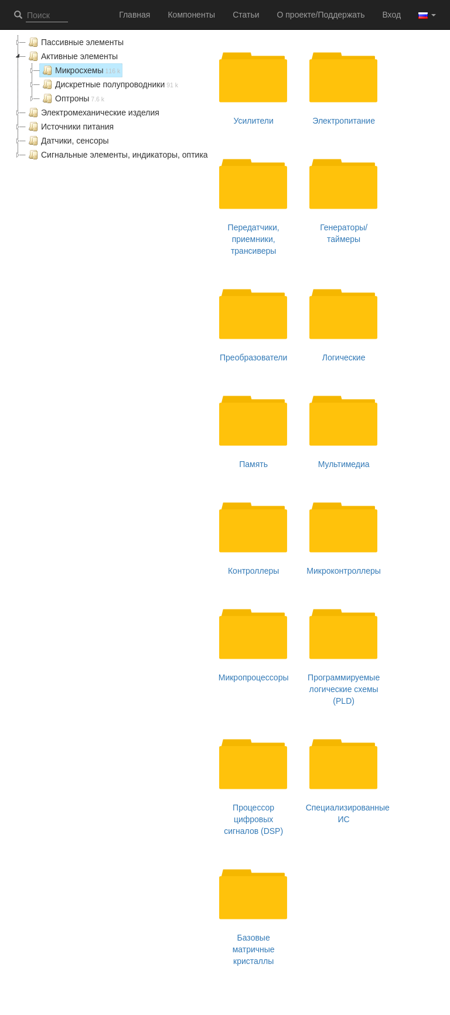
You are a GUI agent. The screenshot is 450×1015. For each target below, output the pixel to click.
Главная (134, 14)
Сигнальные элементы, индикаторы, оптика (117, 155)
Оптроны (72, 98)
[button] (427, 14)
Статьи (246, 14)
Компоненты (191, 14)
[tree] (110, 98)
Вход (391, 14)
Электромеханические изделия (92, 112)
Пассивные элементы (75, 42)
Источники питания (70, 127)
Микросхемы (80, 70)
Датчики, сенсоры (67, 141)
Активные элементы (72, 56)
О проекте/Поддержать (321, 14)
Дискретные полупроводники (109, 84)
